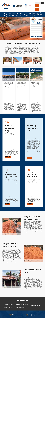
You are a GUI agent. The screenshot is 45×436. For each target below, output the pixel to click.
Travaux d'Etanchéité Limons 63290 (35, 305)
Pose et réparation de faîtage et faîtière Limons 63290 (36, 303)
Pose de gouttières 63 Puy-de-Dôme (27, 14)
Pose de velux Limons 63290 (21, 307)
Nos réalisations (37, 6)
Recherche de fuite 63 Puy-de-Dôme (34, 14)
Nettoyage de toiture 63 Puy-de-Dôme (21, 14)
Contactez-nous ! (37, 9)
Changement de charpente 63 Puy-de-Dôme (37, 14)
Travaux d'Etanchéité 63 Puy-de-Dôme (17, 14)
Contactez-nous (7, 156)
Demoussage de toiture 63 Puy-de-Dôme (9, 14)
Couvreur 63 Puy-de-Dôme (4, 14)
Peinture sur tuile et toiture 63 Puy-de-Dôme (41, 14)
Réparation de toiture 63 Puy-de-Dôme (30, 14)
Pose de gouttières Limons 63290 (8, 307)
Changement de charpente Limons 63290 (22, 304)
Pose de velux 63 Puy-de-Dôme (6, 14)
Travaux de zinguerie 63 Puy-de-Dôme (24, 14)
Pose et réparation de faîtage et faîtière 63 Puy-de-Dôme (13, 14)
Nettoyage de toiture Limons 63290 (8, 304)
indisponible (19, 5)
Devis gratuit (7, 203)
